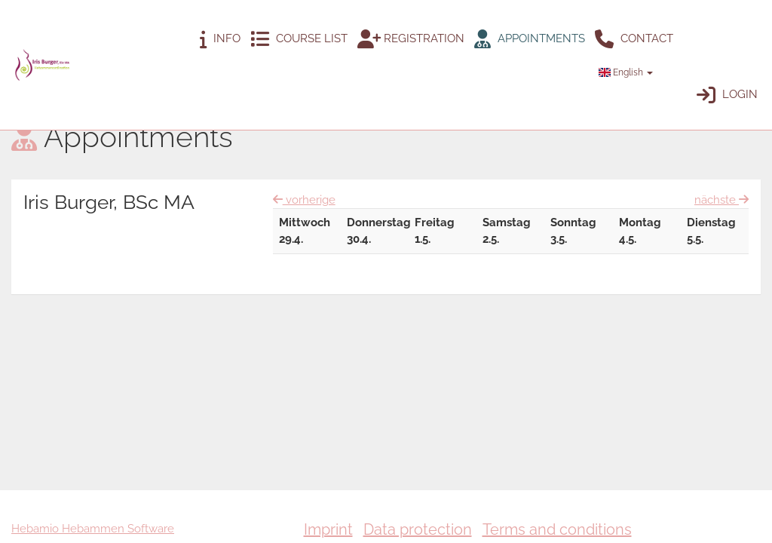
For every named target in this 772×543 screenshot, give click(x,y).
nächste (721, 199)
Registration (410, 39)
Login (727, 95)
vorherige (304, 200)
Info (220, 39)
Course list (299, 39)
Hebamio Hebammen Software (92, 528)
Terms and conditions (557, 529)
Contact (634, 39)
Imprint (328, 529)
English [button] (626, 72)
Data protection (417, 529)
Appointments (529, 39)
